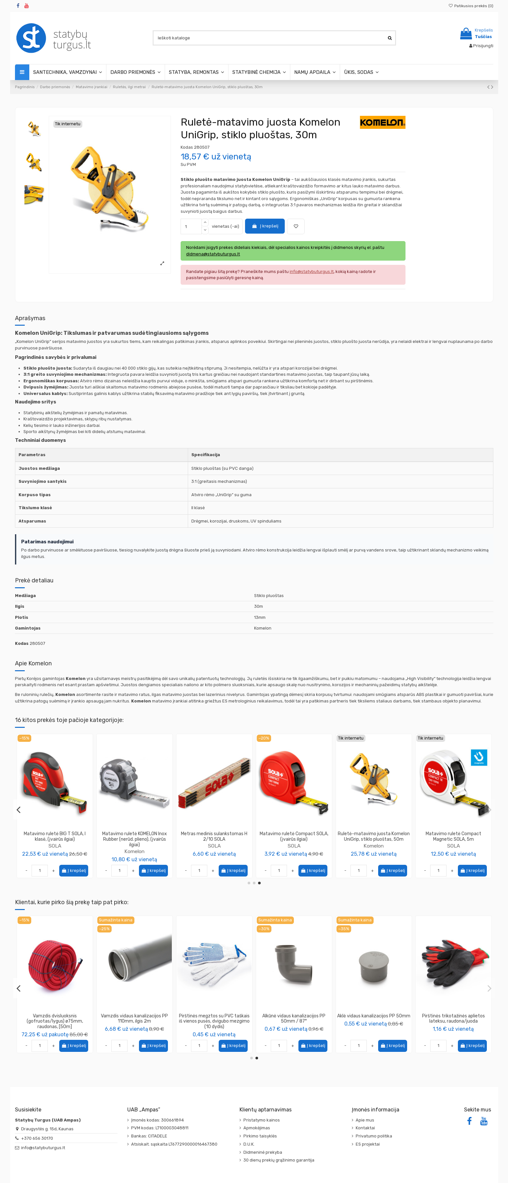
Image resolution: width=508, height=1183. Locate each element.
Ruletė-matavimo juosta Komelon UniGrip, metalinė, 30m (214, 836)
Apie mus (365, 1120)
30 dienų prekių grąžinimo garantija (278, 1160)
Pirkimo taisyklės (260, 1136)
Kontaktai (365, 1127)
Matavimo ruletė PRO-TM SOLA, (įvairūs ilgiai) (453, 836)
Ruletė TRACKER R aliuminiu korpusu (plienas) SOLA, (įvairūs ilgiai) (294, 839)
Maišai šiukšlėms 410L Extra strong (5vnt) (54, 1018)
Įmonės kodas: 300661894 (157, 1120)
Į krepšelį (265, 226)
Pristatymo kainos (261, 1120)
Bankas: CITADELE (149, 1136)
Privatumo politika (374, 1136)
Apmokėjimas (256, 1127)
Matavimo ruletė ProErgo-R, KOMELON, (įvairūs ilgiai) (134, 836)
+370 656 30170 (37, 1138)
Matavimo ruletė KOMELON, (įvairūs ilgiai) (373, 836)
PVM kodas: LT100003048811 (159, 1127)
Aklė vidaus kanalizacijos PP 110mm (294, 1018)
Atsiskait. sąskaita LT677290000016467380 (174, 1144)
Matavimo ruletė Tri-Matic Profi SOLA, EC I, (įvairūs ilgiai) (55, 836)
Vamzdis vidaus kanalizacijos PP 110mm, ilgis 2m (453, 1018)
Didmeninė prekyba (262, 1152)
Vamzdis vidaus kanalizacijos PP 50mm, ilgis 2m (214, 1018)
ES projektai (368, 1144)
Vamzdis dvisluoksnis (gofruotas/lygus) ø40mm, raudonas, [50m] (134, 1021)
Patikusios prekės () (470, 6)
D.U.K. (248, 1144)
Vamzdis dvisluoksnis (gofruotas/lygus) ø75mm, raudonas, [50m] (374, 1021)
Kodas (187, 147)
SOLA (54, 846)
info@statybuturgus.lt (43, 1147)
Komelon (134, 846)
